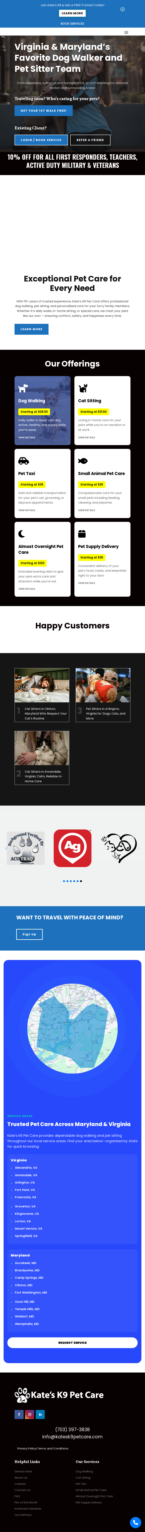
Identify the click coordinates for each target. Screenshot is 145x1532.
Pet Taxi (81, 1484)
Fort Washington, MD (31, 1292)
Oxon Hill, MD (25, 1302)
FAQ (17, 1496)
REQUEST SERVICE (72, 1343)
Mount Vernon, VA (28, 1228)
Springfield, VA (26, 1236)
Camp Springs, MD (29, 1278)
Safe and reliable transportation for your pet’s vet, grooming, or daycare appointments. (42, 483)
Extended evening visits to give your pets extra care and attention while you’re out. (42, 559)
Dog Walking (84, 1471)
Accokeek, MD (25, 1263)
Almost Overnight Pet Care (94, 1496)
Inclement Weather (28, 1509)
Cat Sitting (83, 1478)
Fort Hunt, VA (25, 1190)
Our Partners (23, 1515)
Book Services (72, 23)
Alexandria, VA (26, 1168)
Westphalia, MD (27, 1324)
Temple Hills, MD (27, 1309)
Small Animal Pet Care (91, 1490)
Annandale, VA (26, 1175)
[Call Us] (135, 1522)
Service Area (23, 1471)
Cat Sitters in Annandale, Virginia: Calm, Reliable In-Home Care (44, 776)
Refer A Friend (90, 140)
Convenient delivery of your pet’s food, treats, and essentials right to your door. (102, 556)
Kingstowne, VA (27, 1214)
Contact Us (22, 1490)
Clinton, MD (23, 1285)
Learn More (72, 13)
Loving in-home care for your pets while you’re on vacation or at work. (102, 410)
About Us (21, 1478)
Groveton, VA (25, 1206)
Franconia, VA (25, 1197)
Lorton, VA (23, 1221)
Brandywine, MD (27, 1270)
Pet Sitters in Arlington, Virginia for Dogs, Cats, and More (105, 714)
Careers (20, 1484)
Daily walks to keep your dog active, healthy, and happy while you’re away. (42, 410)
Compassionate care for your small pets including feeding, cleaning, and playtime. (102, 483)
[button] (6, 848)
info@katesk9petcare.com (72, 1437)
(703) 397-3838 (72, 1430)
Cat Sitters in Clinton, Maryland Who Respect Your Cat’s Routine (46, 714)
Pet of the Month (26, 1502)
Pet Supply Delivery (89, 1502)
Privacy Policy (26, 1448)
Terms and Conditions (52, 1448)
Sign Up (29, 934)
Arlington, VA (25, 1182)
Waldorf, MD (24, 1316)
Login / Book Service (41, 140)
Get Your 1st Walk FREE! (44, 111)
